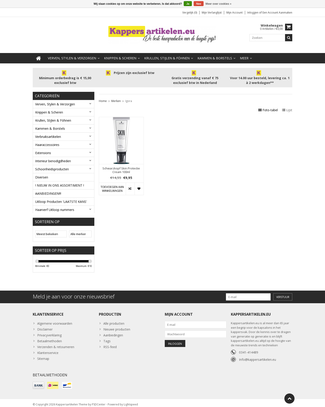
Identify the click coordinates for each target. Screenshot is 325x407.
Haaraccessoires (47, 140)
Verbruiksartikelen (48, 132)
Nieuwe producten (116, 326)
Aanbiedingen (113, 332)
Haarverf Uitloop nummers (54, 205)
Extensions (43, 148)
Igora (128, 96)
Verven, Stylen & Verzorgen (72, 53)
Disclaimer (45, 326)
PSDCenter (98, 401)
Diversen (41, 173)
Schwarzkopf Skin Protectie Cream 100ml (121, 166)
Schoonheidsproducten (52, 164)
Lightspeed (131, 401)
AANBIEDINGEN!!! (48, 189)
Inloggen (253, 12)
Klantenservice (47, 349)
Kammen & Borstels (214, 53)
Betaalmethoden (49, 338)
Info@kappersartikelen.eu (257, 356)
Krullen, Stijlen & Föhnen (167, 53)
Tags (107, 338)
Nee (198, 3)
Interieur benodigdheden (53, 156)
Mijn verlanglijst (212, 12)
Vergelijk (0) (189, 12)
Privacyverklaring (49, 332)
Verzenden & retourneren (55, 344)
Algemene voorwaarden (54, 320)
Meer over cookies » (219, 3)
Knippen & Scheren (120, 53)
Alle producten (113, 320)
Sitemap (43, 355)
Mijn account (234, 12)
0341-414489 (248, 349)
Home (103, 96)
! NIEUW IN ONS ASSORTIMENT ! (59, 181)
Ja (187, 3)
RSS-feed (110, 344)
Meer (244, 53)
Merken (116, 96)
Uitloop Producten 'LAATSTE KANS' (61, 197)
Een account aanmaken (277, 12)
